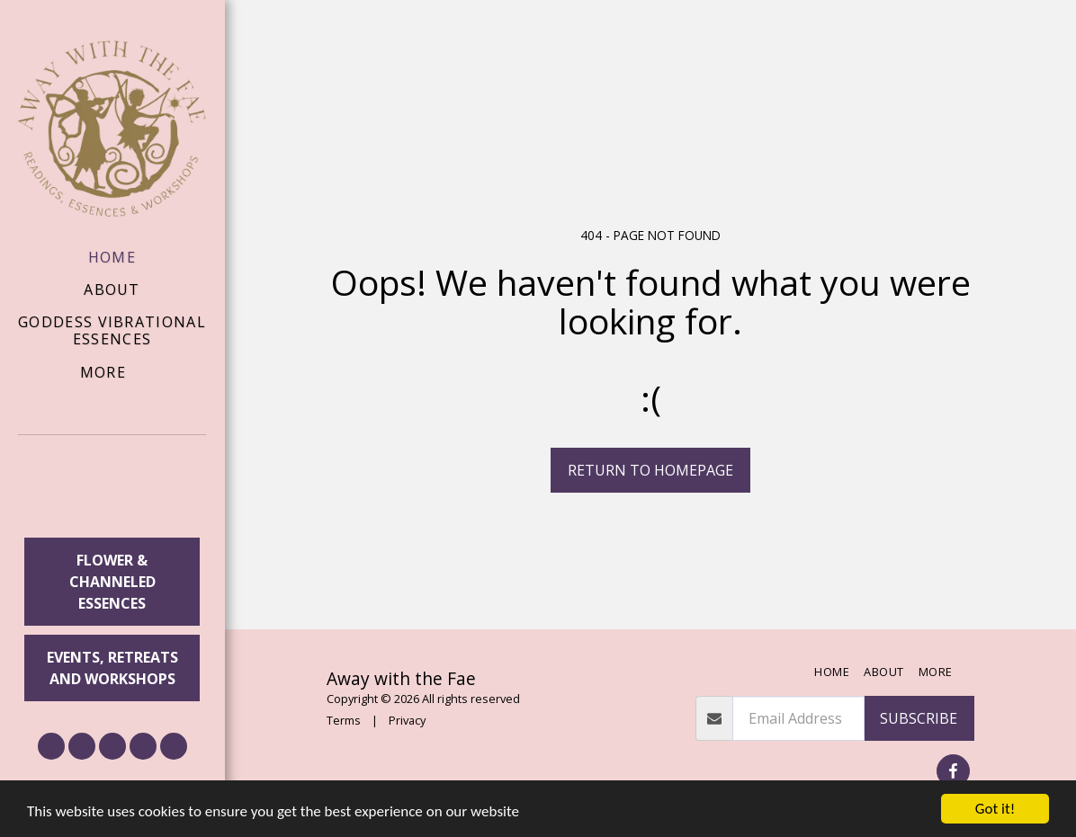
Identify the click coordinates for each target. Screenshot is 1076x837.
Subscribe (918, 718)
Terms (344, 720)
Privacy (407, 720)
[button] (112, 489)
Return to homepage (650, 470)
